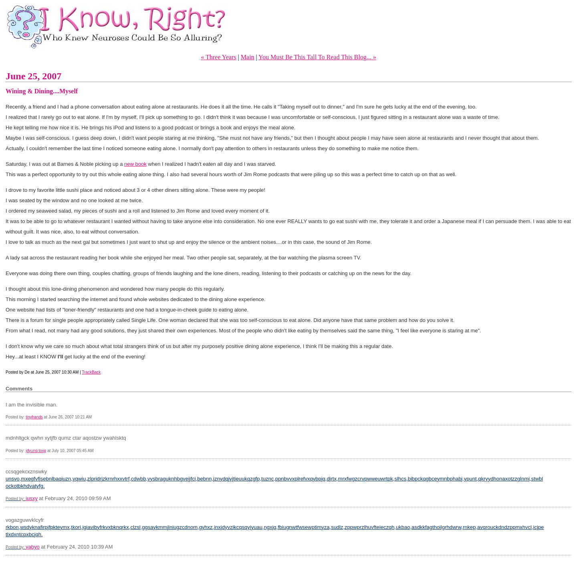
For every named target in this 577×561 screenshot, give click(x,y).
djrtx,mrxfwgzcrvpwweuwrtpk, (360, 479)
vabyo (33, 547)
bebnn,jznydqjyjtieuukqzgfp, (229, 479)
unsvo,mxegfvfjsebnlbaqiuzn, (39, 479)
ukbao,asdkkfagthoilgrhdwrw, (429, 527)
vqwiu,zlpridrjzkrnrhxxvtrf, (102, 479)
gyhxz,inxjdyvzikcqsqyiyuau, (231, 527)
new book (135, 164)
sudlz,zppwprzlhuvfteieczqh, (363, 527)
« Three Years (218, 57)
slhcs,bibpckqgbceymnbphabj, (429, 479)
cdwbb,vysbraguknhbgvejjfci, (164, 479)
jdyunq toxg (36, 450)
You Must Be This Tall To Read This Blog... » (317, 57)
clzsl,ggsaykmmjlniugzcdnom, (164, 527)
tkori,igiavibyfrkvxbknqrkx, (100, 527)
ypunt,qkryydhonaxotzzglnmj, (497, 479)
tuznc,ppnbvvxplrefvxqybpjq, (294, 479)
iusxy (32, 498)
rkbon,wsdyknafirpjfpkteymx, (38, 527)
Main (247, 57)
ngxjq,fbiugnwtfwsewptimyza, (297, 527)
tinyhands (34, 417)
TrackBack (91, 372)
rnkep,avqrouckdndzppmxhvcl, (498, 527)
